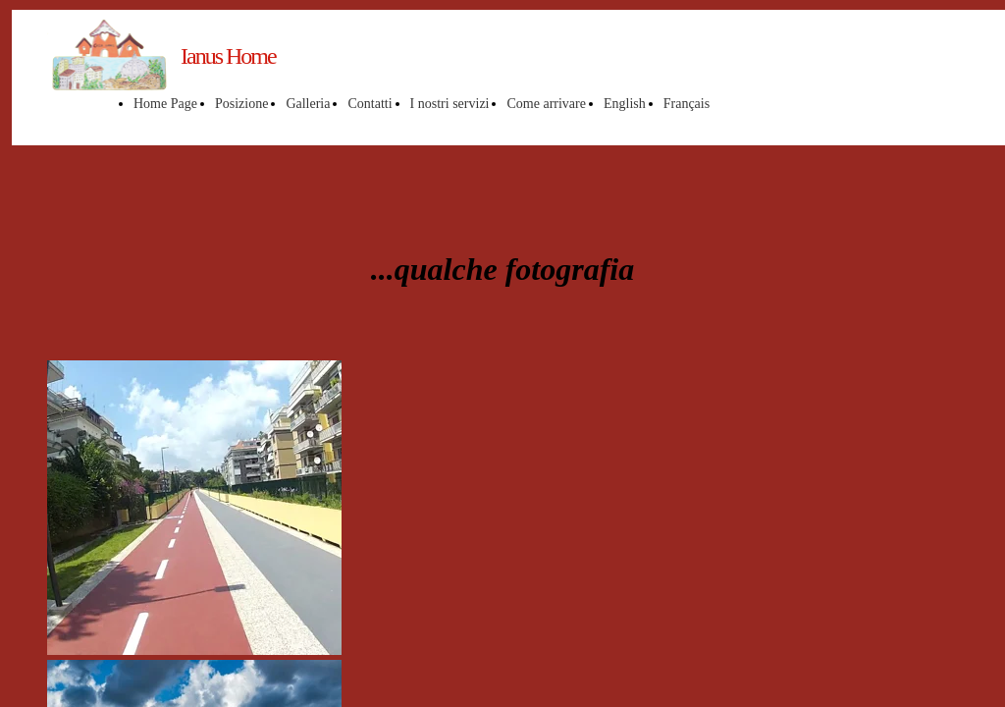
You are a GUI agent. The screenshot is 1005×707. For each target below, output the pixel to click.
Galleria (308, 103)
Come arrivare (545, 103)
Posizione (241, 103)
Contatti (369, 103)
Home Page (165, 103)
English (625, 103)
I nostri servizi (450, 103)
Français (686, 103)
